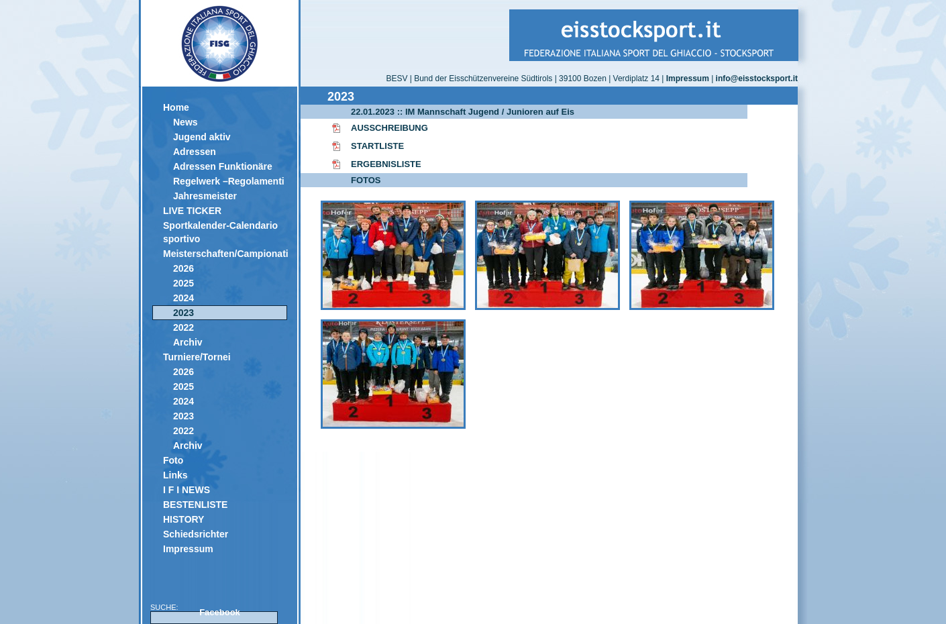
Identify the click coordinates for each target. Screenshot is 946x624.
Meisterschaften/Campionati (225, 253)
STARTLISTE (377, 146)
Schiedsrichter (195, 534)
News (185, 122)
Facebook (219, 612)
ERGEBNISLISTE (386, 164)
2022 (183, 327)
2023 (183, 312)
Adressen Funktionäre (222, 166)
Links (175, 475)
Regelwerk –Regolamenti (228, 181)
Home (176, 107)
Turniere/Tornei (197, 357)
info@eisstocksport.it (757, 78)
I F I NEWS (186, 489)
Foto (173, 460)
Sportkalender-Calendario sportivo (220, 232)
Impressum (188, 548)
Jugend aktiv (202, 137)
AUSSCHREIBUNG (389, 128)
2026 (183, 268)
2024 (183, 298)
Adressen (194, 151)
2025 (183, 283)
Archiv (188, 342)
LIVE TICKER (192, 210)
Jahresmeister (205, 196)
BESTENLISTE (195, 504)
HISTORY (183, 519)
